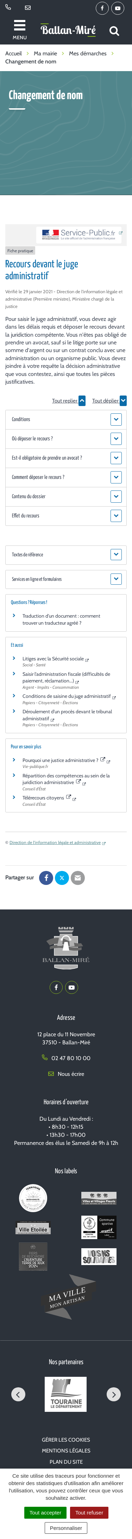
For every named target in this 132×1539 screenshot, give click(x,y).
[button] (66, 419)
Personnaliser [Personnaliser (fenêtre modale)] (66, 1528)
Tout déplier (109, 401)
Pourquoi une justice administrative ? (64, 760)
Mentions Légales (66, 1451)
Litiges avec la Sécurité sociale (53, 658)
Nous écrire (66, 1074)
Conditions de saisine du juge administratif (67, 696)
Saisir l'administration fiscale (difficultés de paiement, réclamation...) (66, 677)
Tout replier (69, 401)
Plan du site (66, 1462)
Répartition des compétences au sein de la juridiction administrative (66, 779)
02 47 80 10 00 (66, 1058)
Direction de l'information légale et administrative (55, 842)
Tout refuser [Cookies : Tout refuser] (89, 1513)
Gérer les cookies (66, 1440)
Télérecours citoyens (47, 798)
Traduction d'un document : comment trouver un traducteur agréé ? (61, 619)
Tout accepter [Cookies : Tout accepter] (45, 1513)
